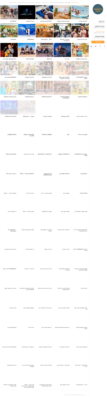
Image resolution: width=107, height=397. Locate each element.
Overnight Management (9, 59)
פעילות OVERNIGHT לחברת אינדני (80, 249)
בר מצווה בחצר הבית (47, 327)
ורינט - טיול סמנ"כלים (81, 385)
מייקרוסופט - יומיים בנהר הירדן (81, 365)
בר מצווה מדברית (12, 211)
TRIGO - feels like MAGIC (27, 174)
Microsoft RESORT (11, 154)
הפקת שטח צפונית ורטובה (27, 230)
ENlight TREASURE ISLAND (29, 135)
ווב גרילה (65, 394)
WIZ (68, 134)
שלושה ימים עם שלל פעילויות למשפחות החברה (27, 288)
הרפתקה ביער (66, 193)
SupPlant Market (82, 97)
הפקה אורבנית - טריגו (46, 193)
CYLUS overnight (82, 134)
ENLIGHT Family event (10, 97)
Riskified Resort (29, 97)
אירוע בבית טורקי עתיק (46, 269)
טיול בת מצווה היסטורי (81, 116)
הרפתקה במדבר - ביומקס (10, 193)
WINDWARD (30, 39)
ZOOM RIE (13, 39)
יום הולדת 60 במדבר (64, 347)
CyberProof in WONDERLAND (48, 174)
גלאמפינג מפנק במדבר (28, 308)
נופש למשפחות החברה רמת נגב (80, 308)
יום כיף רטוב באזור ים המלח (45, 288)
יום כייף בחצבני (48, 249)
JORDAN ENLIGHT (47, 97)
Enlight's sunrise (29, 77)
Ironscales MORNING (10, 77)
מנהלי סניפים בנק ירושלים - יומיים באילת (9, 385)
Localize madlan (47, 116)
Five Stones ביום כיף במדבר (9, 347)
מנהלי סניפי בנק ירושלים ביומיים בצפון (63, 288)
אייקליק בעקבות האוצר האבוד (81, 328)
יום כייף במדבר (65, 249)
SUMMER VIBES (11, 134)
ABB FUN (49, 59)
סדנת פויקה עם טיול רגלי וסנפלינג (28, 365)
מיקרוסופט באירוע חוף (81, 347)
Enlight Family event (81, 59)
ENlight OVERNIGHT (63, 154)
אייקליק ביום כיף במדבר (46, 365)
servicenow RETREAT (46, 21)
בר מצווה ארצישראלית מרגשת (62, 327)
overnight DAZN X (64, 174)
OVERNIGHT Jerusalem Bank (81, 154)
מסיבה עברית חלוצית (29, 154)
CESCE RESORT (83, 21)
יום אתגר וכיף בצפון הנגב (28, 347)
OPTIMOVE (13, 21)
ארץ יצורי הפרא (30, 193)
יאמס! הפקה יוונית (65, 211)
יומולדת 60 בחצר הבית (63, 308)
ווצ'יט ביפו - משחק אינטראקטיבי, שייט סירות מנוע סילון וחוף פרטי (28, 386)
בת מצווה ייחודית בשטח (63, 230)
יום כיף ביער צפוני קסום (10, 288)
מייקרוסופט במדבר (11, 327)
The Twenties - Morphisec (12, 230)
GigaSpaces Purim (47, 77)
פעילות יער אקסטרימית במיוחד (46, 230)
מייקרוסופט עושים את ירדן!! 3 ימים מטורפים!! (80, 230)
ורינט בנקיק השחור (11, 365)
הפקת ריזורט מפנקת (47, 211)
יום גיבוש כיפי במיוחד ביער (45, 308)
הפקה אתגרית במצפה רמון (81, 211)
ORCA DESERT (30, 59)
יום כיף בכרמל (12, 308)
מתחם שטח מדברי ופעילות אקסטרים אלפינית (81, 269)
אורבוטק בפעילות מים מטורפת (64, 269)
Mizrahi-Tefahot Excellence (64, 40)
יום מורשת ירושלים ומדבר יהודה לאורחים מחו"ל (45, 385)
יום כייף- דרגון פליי (29, 269)
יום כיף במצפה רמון (64, 385)
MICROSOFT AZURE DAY (45, 154)
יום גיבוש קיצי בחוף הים (10, 249)
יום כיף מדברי (84, 288)
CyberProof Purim (82, 39)
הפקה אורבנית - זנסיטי (28, 211)
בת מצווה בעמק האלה (11, 174)
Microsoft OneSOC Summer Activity (64, 77)
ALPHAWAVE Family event (81, 77)
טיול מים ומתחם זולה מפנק (45, 347)
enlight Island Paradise (63, 21)
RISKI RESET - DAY (46, 39)
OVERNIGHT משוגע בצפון (9, 269)
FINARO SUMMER (47, 134)
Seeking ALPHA (65, 116)
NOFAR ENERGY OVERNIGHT (65, 97)
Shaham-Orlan (30, 21)
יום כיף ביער (31, 327)
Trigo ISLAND (83, 193)
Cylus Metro (83, 174)
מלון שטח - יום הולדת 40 (63, 365)
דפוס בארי (66, 59)
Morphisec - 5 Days (28, 116)
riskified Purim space (10, 116)
